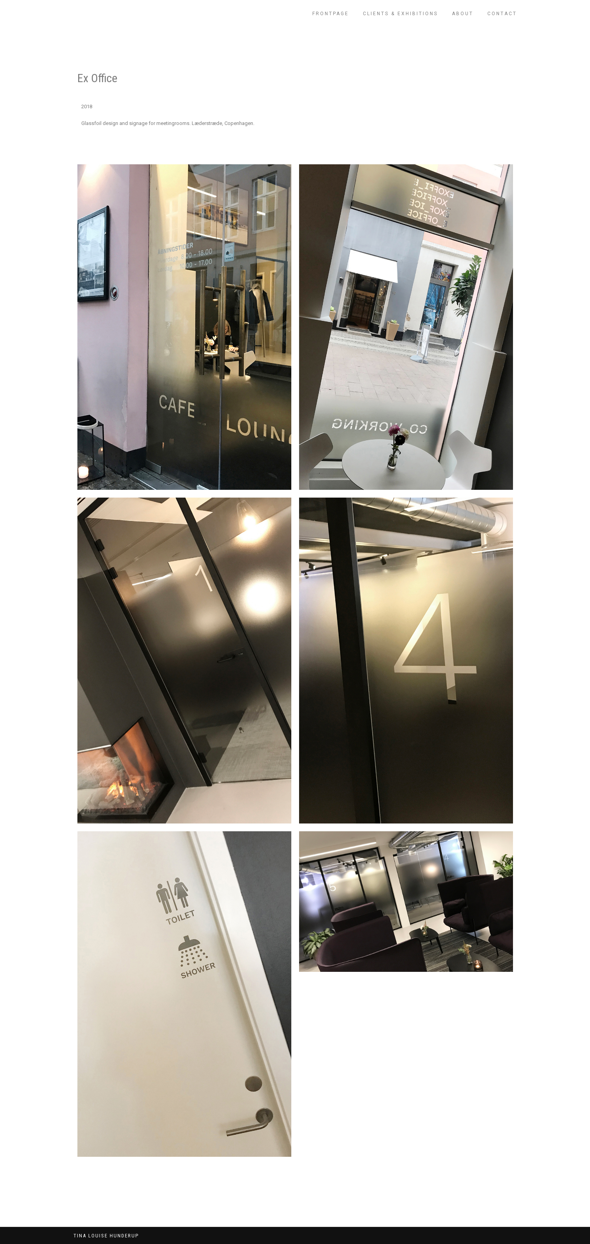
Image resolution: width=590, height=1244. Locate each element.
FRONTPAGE (330, 13)
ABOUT (462, 13)
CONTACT (502, 13)
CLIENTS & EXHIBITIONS (400, 13)
